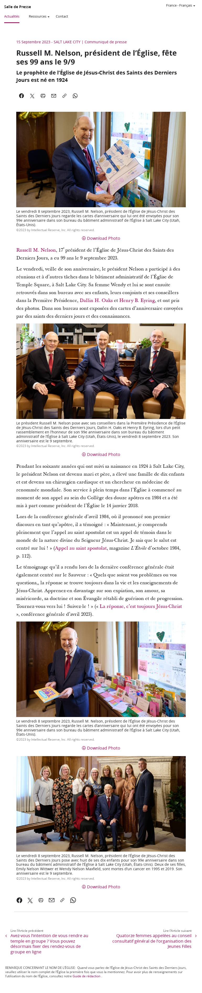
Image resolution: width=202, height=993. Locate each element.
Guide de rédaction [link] (86, 976)
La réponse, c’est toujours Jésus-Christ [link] (141, 606)
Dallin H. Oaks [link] (96, 300)
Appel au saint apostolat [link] (81, 548)
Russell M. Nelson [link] (36, 250)
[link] (19, 900)
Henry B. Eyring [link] (137, 300)
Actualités (11, 16)
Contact (62, 16)
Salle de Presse (17, 7)
